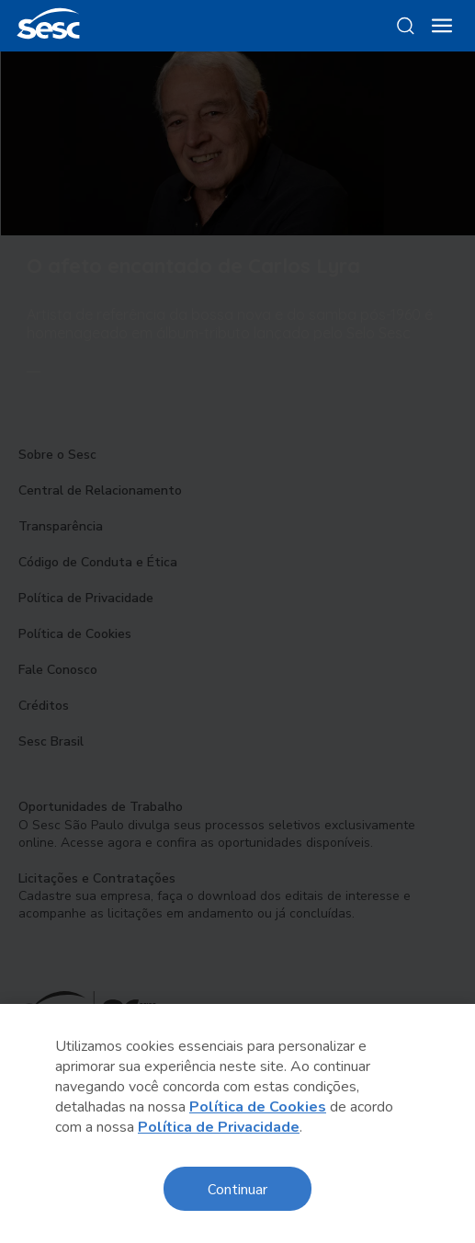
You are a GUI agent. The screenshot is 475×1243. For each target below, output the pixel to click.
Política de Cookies (257, 1107)
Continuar (237, 1188)
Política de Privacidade (219, 1127)
